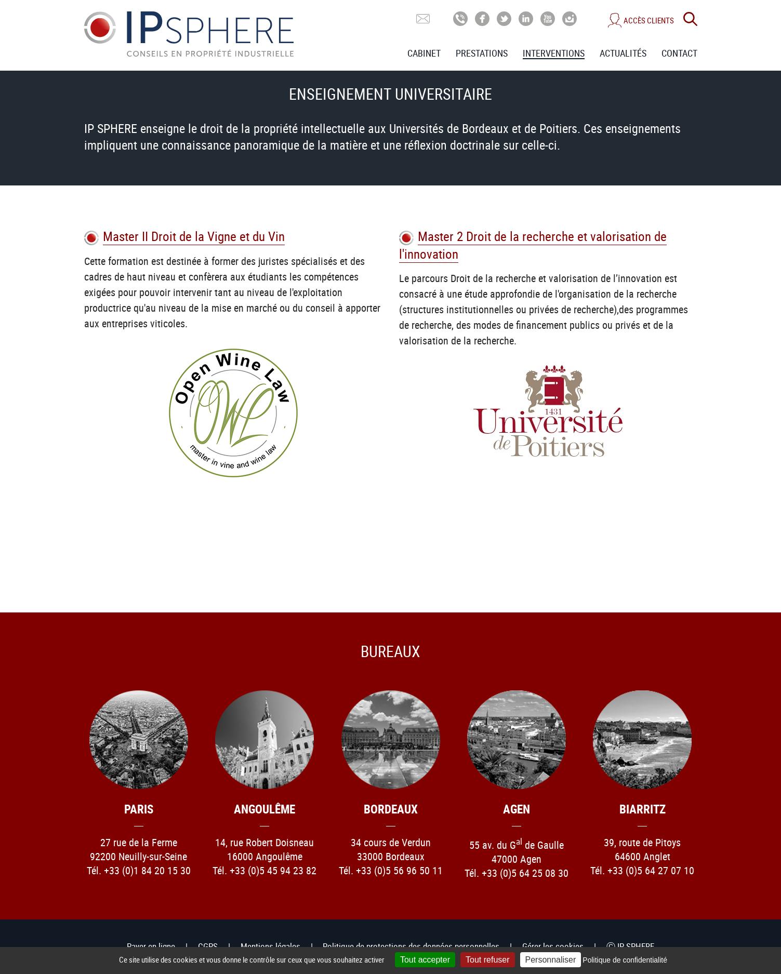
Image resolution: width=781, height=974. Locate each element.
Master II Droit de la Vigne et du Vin (194, 236)
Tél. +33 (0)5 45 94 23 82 (264, 870)
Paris (138, 809)
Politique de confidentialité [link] (625, 960)
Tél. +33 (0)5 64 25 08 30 (516, 873)
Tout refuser (487, 959)
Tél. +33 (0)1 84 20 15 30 (139, 870)
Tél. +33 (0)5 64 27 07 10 (642, 870)
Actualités (623, 53)
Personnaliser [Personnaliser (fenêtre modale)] (550, 959)
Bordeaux (391, 809)
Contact (679, 53)
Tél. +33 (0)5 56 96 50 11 (391, 870)
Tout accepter (425, 959)
